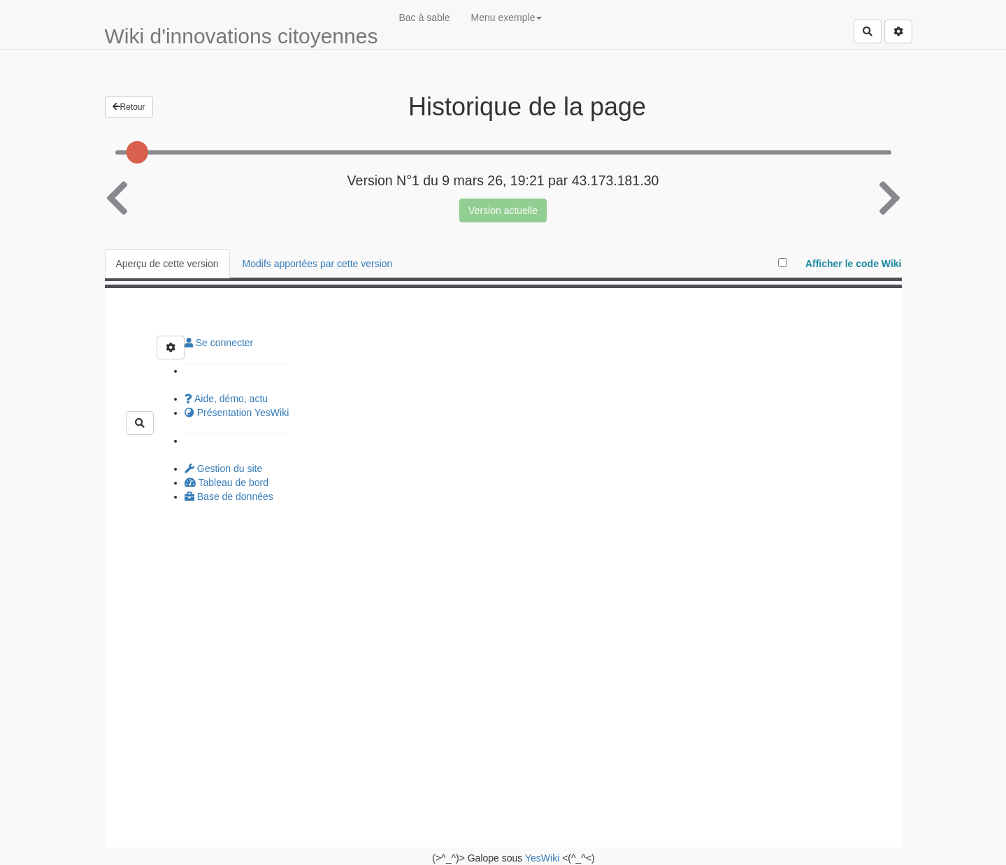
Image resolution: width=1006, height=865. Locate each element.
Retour (129, 107)
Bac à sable (424, 17)
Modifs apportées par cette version (318, 263)
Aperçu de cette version (167, 263)
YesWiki (542, 858)
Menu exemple (506, 17)
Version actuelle (503, 210)
